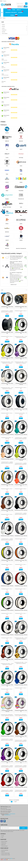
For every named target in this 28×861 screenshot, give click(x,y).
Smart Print (7, 248)
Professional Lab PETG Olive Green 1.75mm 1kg (21, 384)
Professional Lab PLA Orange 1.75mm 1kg (7, 307)
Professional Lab (21, 198)
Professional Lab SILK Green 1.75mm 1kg (21, 333)
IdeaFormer (7, 231)
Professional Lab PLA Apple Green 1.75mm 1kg (21, 459)
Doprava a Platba (4, 841)
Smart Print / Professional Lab (21, 248)
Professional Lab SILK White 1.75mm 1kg (7, 384)
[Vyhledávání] (21, 3)
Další (15, 801)
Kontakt (2, 835)
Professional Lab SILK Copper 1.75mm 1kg (7, 660)
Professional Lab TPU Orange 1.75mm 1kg (21, 561)
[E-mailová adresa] (10, 828)
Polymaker (7, 198)
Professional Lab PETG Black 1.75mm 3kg (21, 307)
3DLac (21, 215)
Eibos (7, 165)
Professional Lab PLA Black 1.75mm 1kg (21, 510)
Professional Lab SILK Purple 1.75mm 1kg (21, 358)
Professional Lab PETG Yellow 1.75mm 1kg (7, 485)
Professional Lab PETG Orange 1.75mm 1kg (21, 485)
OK (23, 827)
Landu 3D (7, 240)
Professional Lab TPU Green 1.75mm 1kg (7, 610)
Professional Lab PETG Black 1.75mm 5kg (7, 333)
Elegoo (7, 174)
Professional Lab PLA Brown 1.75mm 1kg (21, 737)
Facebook (2, 821)
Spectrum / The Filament (7, 207)
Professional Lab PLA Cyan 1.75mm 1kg (21, 434)
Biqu (7, 149)
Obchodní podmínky (4, 850)
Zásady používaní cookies (5, 854)
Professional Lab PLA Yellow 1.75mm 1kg (21, 762)
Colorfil (21, 149)
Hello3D (21, 182)
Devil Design (21, 157)
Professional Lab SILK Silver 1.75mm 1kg (21, 634)
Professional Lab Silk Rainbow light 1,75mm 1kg (7, 711)
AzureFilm (7, 132)
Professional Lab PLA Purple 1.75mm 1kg (7, 762)
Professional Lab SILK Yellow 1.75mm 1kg (7, 358)
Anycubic (21, 240)
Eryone (21, 165)
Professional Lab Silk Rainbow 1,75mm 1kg (21, 711)
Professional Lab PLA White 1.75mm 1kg (7, 535)
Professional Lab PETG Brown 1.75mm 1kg (7, 511)
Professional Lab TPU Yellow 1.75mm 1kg (7, 561)
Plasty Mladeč (21, 190)
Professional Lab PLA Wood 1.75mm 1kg (7, 434)
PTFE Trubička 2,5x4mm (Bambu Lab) (16, 256)
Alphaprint (21, 132)
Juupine (21, 223)
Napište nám (3, 844)
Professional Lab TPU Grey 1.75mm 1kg (21, 535)
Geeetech (7, 182)
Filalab (21, 174)
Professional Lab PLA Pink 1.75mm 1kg (21, 787)
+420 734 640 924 (12, 813)
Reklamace (3, 851)
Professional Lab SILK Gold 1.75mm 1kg (21, 659)
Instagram (4, 821)
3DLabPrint (7, 215)
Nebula (7, 190)
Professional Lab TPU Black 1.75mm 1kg (7, 634)
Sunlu (21, 207)
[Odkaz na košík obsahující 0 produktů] (25, 7)
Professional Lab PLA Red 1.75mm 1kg (7, 787)
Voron (21, 231)
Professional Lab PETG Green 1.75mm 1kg (7, 685)
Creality (7, 157)
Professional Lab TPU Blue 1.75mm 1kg (7, 585)
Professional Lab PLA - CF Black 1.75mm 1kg (21, 409)
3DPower (7, 223)
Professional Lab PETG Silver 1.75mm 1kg (7, 409)
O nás (2, 837)
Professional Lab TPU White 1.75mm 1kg (21, 610)
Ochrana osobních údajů (5, 853)
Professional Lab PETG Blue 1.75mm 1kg (21, 684)
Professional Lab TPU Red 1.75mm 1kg (21, 585)
